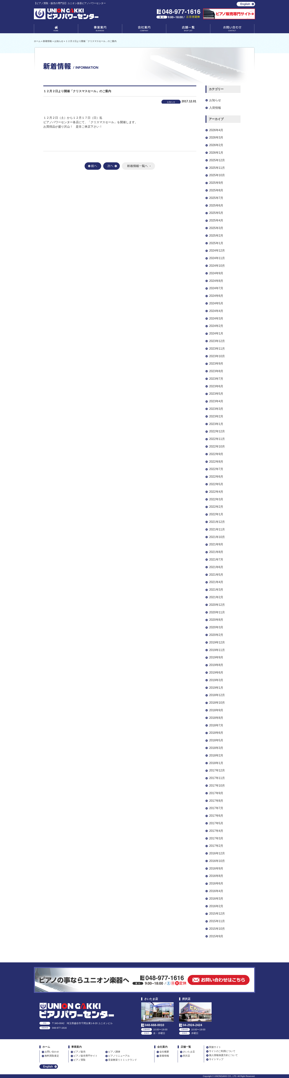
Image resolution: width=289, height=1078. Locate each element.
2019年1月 (216, 687)
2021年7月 (216, 559)
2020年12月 (217, 604)
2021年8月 (216, 551)
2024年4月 (216, 310)
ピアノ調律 (114, 1051)
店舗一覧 (188, 29)
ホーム (46, 1046)
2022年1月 (216, 514)
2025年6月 (216, 205)
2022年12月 (217, 431)
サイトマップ (216, 1059)
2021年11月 (217, 529)
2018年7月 (216, 725)
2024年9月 (216, 273)
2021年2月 (216, 597)
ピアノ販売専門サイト (86, 1055)
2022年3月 (216, 499)
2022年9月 (216, 454)
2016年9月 (216, 868)
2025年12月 (217, 160)
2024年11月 (217, 258)
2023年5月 (216, 393)
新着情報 (164, 1055)
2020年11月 (217, 612)
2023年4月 (216, 401)
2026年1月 (216, 152)
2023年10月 (217, 356)
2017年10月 (217, 785)
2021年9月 (216, 544)
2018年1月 (216, 763)
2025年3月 (216, 228)
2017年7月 (216, 808)
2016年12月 (217, 853)
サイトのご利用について (222, 1051)
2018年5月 (216, 740)
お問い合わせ (232, 29)
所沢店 (186, 1055)
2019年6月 (216, 672)
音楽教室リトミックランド (122, 1059)
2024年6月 (216, 295)
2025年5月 (216, 212)
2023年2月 (216, 416)
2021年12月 (217, 521)
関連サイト (215, 1047)
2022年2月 (216, 506)
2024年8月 (216, 280)
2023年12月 (217, 341)
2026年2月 (216, 145)
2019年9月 (216, 657)
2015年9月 (216, 936)
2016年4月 (216, 891)
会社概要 (164, 1051)
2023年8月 (216, 371)
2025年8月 (216, 190)
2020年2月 (216, 634)
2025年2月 (216, 235)
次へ (111, 166)
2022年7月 (216, 469)
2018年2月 (216, 755)
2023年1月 (216, 424)
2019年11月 (217, 650)
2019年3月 (216, 680)
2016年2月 (216, 906)
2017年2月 (216, 845)
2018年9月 (216, 710)
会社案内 (144, 29)
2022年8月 (216, 461)
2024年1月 (216, 333)
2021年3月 (216, 589)
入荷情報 (215, 107)
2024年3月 (216, 318)
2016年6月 (216, 883)
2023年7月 (216, 378)
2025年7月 (216, 197)
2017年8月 (216, 800)
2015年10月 (217, 928)
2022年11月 (217, 438)
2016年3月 (216, 898)
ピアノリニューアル (119, 1055)
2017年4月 (216, 830)
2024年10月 (217, 265)
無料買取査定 (52, 1055)
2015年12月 (217, 913)
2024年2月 (216, 325)
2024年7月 (216, 288)
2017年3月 (216, 838)
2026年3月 (216, 137)
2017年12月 (217, 770)
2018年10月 (217, 702)
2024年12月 (217, 250)
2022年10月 (217, 446)
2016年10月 (217, 860)
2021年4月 (216, 582)
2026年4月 (216, 130)
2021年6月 (216, 567)
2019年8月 (216, 665)
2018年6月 (216, 732)
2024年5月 (216, 303)
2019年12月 (217, 642)
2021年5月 (216, 574)
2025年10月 (217, 175)
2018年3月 (216, 747)
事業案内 (100, 29)
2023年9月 (216, 363)
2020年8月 (216, 619)
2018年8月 (216, 717)
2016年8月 (216, 875)
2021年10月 (217, 537)
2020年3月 (216, 627)
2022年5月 (216, 484)
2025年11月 (217, 167)
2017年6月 (216, 815)
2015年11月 (217, 921)
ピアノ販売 (80, 1051)
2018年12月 (217, 695)
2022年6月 (216, 476)
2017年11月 (217, 778)
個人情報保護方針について (223, 1055)
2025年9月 (216, 182)
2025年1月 (216, 243)
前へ (93, 166)
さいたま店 (189, 1051)
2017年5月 (216, 823)
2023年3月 (216, 408)
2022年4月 (216, 491)
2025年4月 (216, 220)
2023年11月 (217, 348)
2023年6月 (216, 386)
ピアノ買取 (80, 1059)
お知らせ (215, 100)
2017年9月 (216, 793)
